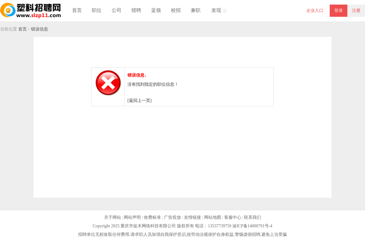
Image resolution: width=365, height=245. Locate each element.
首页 (77, 10)
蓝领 (156, 10)
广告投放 (172, 217)
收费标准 (152, 217)
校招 (176, 10)
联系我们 (252, 217)
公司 (116, 10)
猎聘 (136, 10)
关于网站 (112, 217)
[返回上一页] (139, 100)
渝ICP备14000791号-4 (252, 226)
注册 (356, 10)
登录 (338, 10)
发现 (216, 10)
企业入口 (314, 10)
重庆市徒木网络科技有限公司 (148, 226)
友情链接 (192, 217)
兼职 (195, 10)
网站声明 (132, 217)
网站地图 (212, 217)
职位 (97, 10)
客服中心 (232, 217)
